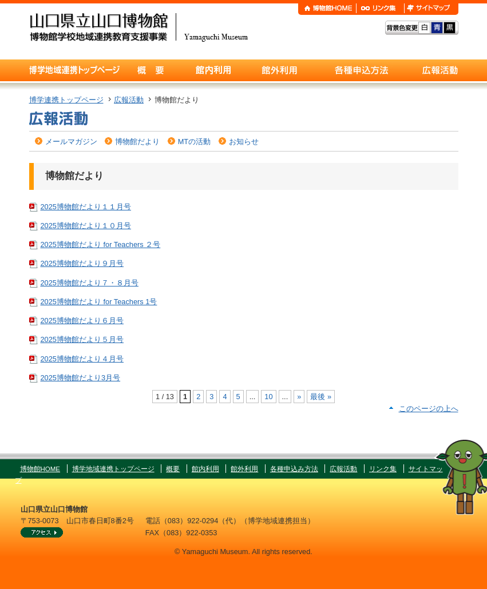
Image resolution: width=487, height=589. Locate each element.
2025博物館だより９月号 (82, 263)
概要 (173, 468)
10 (268, 396)
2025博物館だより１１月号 (86, 206)
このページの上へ (428, 408)
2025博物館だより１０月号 (86, 225)
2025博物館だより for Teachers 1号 (99, 301)
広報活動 (129, 99)
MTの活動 (194, 141)
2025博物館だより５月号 (82, 339)
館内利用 (205, 468)
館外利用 (244, 468)
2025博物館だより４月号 (82, 359)
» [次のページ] (299, 396)
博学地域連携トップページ (113, 468)
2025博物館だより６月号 (82, 320)
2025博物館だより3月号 (81, 377)
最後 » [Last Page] (320, 396)
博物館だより (137, 141)
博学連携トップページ (66, 99)
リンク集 (383, 468)
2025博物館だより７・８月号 (89, 282)
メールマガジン (71, 141)
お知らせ (244, 141)
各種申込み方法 (294, 468)
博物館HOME (40, 468)
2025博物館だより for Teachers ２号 (101, 244)
